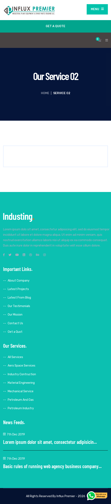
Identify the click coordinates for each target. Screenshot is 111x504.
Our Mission (15, 314)
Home (45, 93)
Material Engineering (21, 383)
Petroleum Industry (21, 408)
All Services (15, 357)
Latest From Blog (19, 297)
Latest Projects (18, 289)
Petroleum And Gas (21, 400)
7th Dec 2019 (16, 434)
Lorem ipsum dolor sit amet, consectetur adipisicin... (50, 442)
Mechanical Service (20, 391)
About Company (19, 280)
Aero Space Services (21, 365)
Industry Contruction (22, 374)
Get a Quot (15, 332)
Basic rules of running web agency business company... (52, 466)
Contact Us (15, 323)
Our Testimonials (19, 306)
